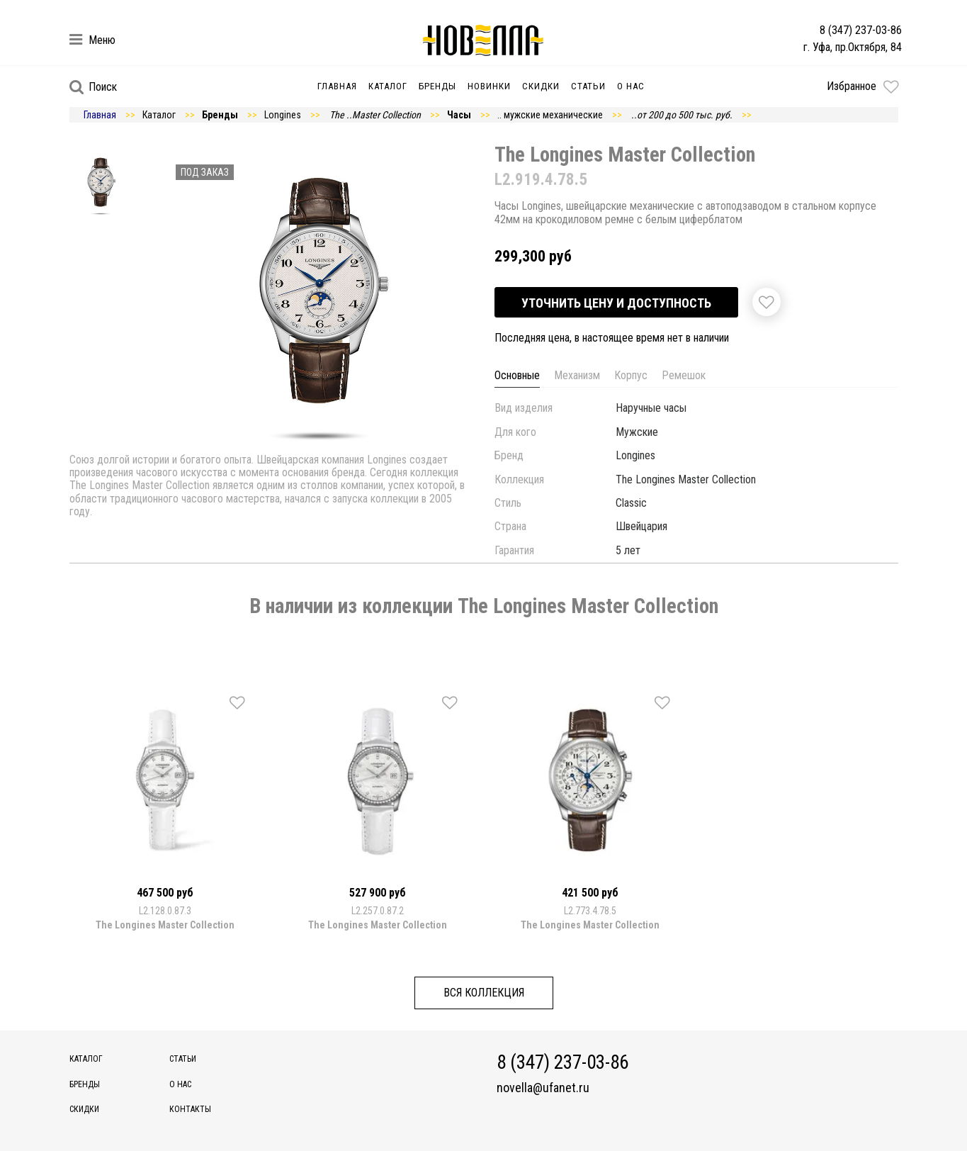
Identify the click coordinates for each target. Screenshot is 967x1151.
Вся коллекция (483, 992)
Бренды (437, 86)
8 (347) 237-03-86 (861, 30)
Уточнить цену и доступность (616, 303)
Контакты (190, 1109)
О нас (631, 86)
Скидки (541, 86)
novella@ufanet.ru (543, 1088)
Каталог (387, 86)
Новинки (489, 86)
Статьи (588, 86)
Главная (337, 86)
